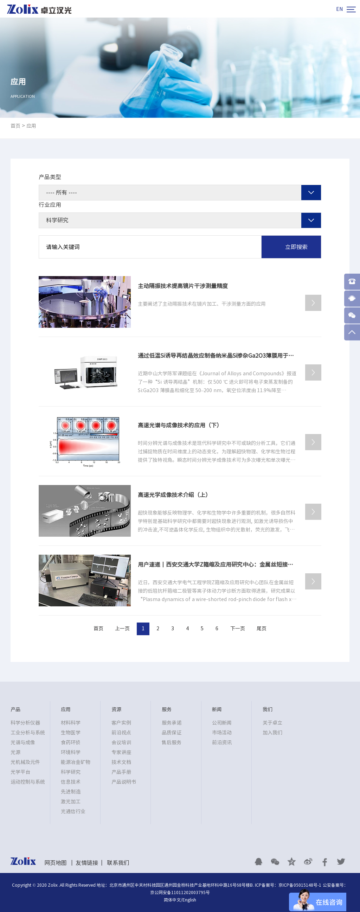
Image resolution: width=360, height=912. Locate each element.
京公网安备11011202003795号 (180, 892)
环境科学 (71, 752)
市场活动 (222, 732)
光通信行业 (73, 811)
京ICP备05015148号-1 (299, 885)
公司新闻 (222, 722)
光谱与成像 (23, 742)
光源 (15, 752)
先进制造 (71, 791)
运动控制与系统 (28, 781)
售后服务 (171, 742)
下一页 (237, 628)
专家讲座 (121, 752)
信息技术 (71, 781)
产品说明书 (123, 781)
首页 (15, 125)
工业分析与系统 (28, 732)
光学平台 (20, 772)
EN (339, 9)
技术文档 (121, 762)
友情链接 (87, 863)
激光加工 (71, 801)
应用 (31, 125)
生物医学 (71, 732)
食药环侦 (71, 742)
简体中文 (172, 900)
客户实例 (121, 722)
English (189, 900)
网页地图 (55, 863)
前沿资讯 (222, 742)
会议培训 (121, 742)
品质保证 (171, 732)
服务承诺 (171, 722)
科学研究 (71, 772)
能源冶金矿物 (75, 762)
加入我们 (272, 732)
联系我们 (118, 863)
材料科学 (71, 722)
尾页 (261, 628)
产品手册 (121, 772)
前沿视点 (121, 732)
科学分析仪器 (25, 722)
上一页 (122, 628)
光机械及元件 (25, 762)
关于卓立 (272, 722)
